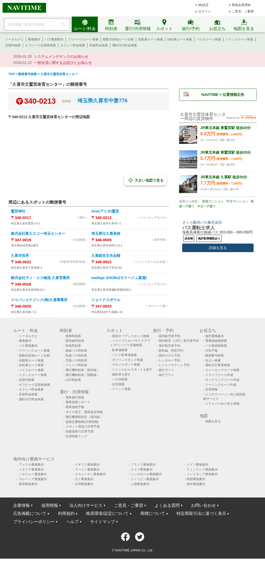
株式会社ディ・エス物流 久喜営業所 (40, 278)
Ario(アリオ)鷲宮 (105, 211)
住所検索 (118, 384)
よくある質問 (167, 505)
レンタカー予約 (169, 360)
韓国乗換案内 (196, 479)
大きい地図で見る (145, 180)
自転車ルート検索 (179, 39)
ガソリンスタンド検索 (127, 360)
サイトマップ (102, 522)
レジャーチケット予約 (174, 365)
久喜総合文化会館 (105, 255)
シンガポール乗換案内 (146, 474)
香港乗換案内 (28, 484)
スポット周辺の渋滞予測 (82, 426)
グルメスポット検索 (126, 364)
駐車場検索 (120, 350)
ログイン (204, 11)
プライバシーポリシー (34, 522)
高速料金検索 (98, 45)
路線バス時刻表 (76, 350)
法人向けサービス (85, 505)
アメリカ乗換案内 (31, 464)
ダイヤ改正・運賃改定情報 (84, 412)
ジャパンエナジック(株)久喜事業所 (39, 300)
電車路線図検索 (216, 341)
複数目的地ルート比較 (118, 39)
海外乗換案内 (214, 336)
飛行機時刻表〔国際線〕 (82, 375)
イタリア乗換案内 (31, 469)
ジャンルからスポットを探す (132, 369)
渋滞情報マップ (76, 436)
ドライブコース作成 (219, 375)
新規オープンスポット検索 (130, 336)
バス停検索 (120, 379)
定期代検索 (13, 45)
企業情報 (21, 505)
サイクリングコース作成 (222, 380)
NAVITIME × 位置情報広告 (222, 95)
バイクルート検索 (208, 39)
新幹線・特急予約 (171, 350)
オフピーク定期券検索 (40, 45)
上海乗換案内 (140, 484)
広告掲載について (29, 513)
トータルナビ (14, 39)
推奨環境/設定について (107, 513)
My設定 (203, 5)
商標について (152, 513)
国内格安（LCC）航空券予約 (179, 341)
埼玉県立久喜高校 (105, 233)
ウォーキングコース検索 (222, 370)
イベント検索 (121, 389)
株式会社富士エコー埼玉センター (38, 233)
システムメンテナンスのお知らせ (61, 56)
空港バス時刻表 (76, 360)
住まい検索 (213, 360)
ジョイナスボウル (105, 300)
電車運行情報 (74, 397)
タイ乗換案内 (84, 479)
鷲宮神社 (18, 211)
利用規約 (66, 513)
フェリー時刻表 (76, 365)
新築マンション (213, 201)
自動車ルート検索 (150, 39)
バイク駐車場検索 (124, 355)
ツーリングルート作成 (220, 385)
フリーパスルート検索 (83, 39)
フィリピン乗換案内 (145, 479)
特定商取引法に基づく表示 (201, 513)
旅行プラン (166, 375)
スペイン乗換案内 (87, 469)
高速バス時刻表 (76, 355)
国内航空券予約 (169, 336)
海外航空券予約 (169, 345)
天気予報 (211, 350)
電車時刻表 (73, 336)
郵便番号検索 (214, 355)
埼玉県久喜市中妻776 (102, 100)
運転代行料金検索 (124, 45)
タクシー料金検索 (72, 45)
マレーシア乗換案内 (33, 479)
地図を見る (213, 421)
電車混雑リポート (77, 402)
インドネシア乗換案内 (202, 474)
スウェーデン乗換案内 (90, 474)
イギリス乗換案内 (87, 464)
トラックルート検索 (239, 39)
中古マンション (237, 201)
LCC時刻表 (73, 380)
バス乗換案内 (54, 39)
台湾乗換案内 (84, 484)
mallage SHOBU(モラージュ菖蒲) (119, 278)
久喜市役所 (20, 255)
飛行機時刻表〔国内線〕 (82, 370)
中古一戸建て (206, 206)
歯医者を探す (121, 374)
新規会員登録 (241, 5)
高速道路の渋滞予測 (79, 431)
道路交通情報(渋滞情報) (82, 422)
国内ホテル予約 (169, 355)
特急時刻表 (73, 345)
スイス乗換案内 (141, 469)
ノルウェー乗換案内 (33, 474)
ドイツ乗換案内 (197, 464)
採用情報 (49, 505)
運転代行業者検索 (217, 365)
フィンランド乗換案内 (202, 469)
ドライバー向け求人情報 (222, 404)
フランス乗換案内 (143, 464)
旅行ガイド (166, 370)
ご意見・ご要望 (243, 11)
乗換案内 (34, 39)
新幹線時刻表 (74, 341)
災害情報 (211, 389)
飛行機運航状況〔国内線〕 (84, 417)
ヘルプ (72, 522)
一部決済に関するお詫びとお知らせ (63, 63)
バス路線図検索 (216, 345)
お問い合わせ (203, 505)
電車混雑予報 (74, 407)
